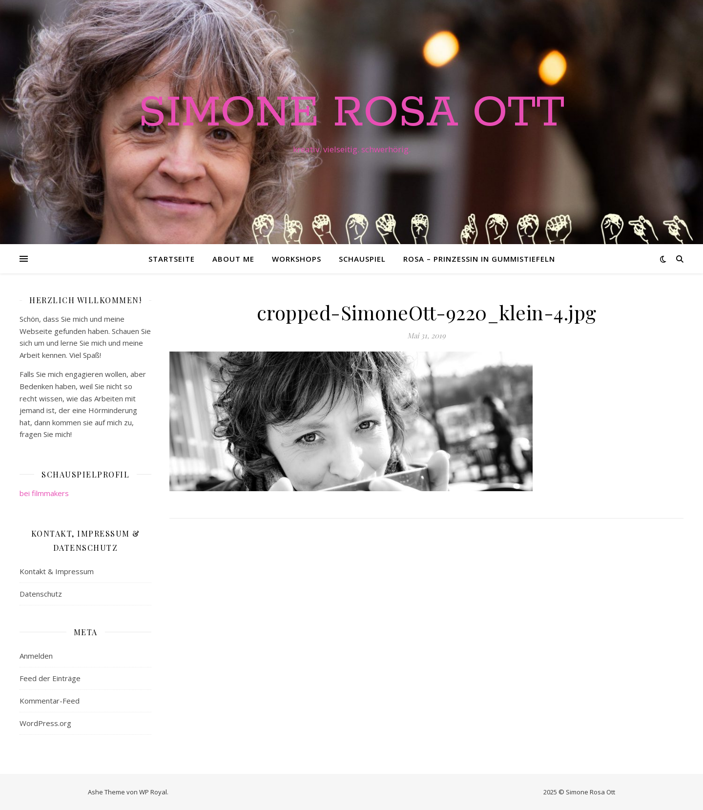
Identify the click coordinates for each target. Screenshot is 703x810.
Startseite (171, 259)
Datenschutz (41, 594)
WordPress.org (45, 723)
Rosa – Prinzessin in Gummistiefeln (479, 259)
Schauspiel (362, 259)
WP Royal (153, 792)
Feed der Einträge (50, 678)
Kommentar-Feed (50, 701)
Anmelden (36, 656)
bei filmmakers (44, 493)
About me (233, 259)
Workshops (296, 259)
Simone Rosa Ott (351, 113)
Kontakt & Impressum (57, 571)
